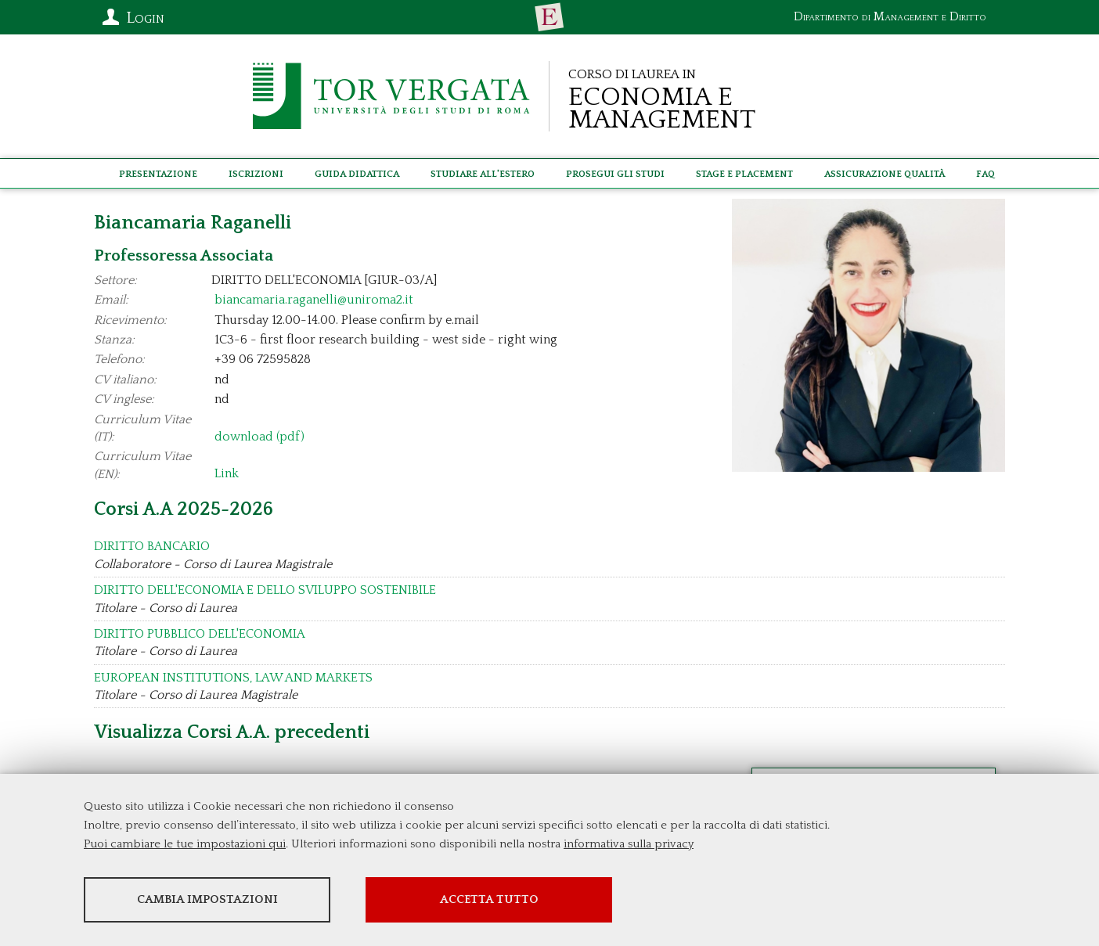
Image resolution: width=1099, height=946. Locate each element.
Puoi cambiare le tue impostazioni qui (185, 844)
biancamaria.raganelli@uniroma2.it (313, 300)
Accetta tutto (489, 899)
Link (226, 474)
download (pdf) (259, 437)
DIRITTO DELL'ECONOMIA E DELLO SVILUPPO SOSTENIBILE (265, 590)
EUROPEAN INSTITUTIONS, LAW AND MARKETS (233, 678)
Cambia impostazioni (207, 899)
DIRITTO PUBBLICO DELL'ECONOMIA (199, 634)
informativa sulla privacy (629, 844)
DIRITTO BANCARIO (152, 546)
